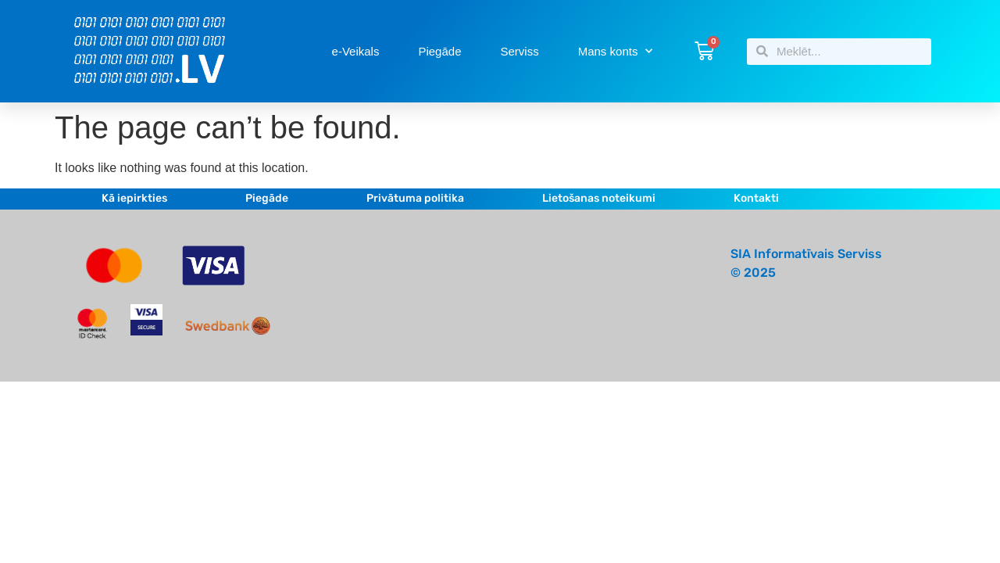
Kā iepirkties (134, 198)
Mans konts (615, 51)
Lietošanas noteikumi (598, 198)
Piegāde (439, 51)
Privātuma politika (415, 198)
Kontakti (756, 198)
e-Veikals (356, 51)
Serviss (520, 51)
